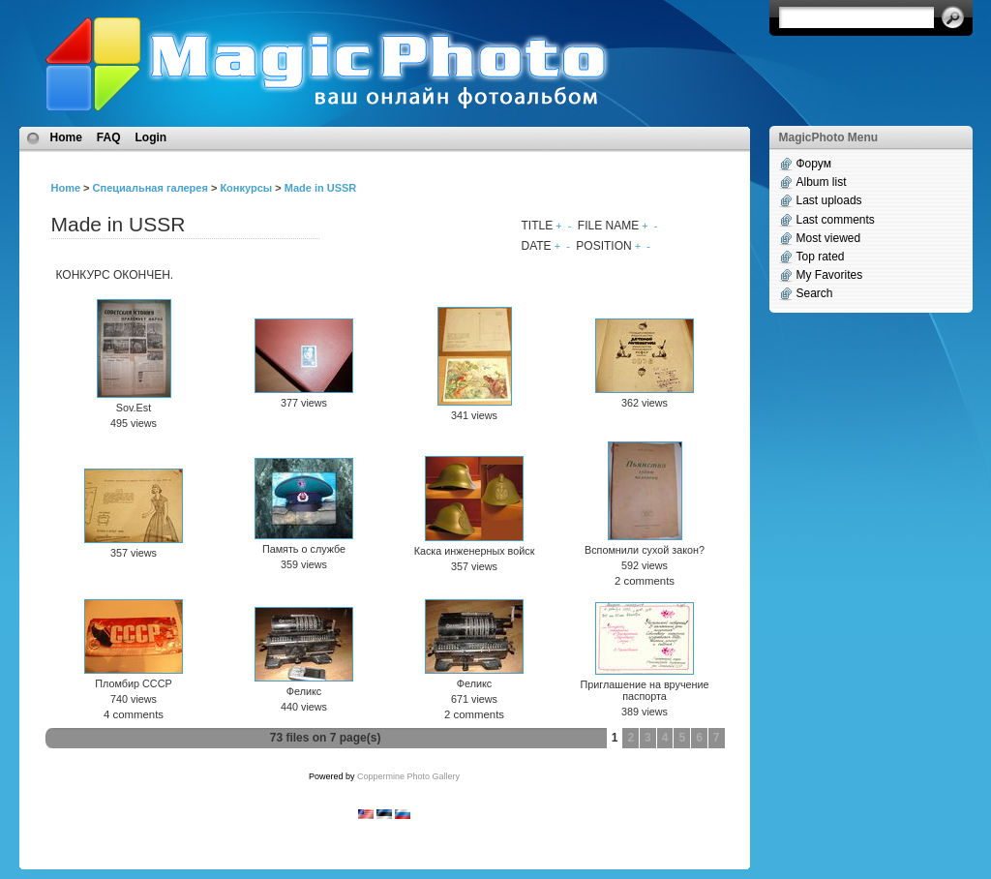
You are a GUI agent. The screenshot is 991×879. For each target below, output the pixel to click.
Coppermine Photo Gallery (408, 776)
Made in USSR (321, 188)
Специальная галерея (150, 188)
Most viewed (828, 238)
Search (814, 293)
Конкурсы (246, 188)
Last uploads (829, 200)
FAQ (109, 137)
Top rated (820, 256)
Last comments (835, 220)
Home (66, 137)
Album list (821, 182)
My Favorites (829, 275)
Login (151, 137)
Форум (813, 163)
